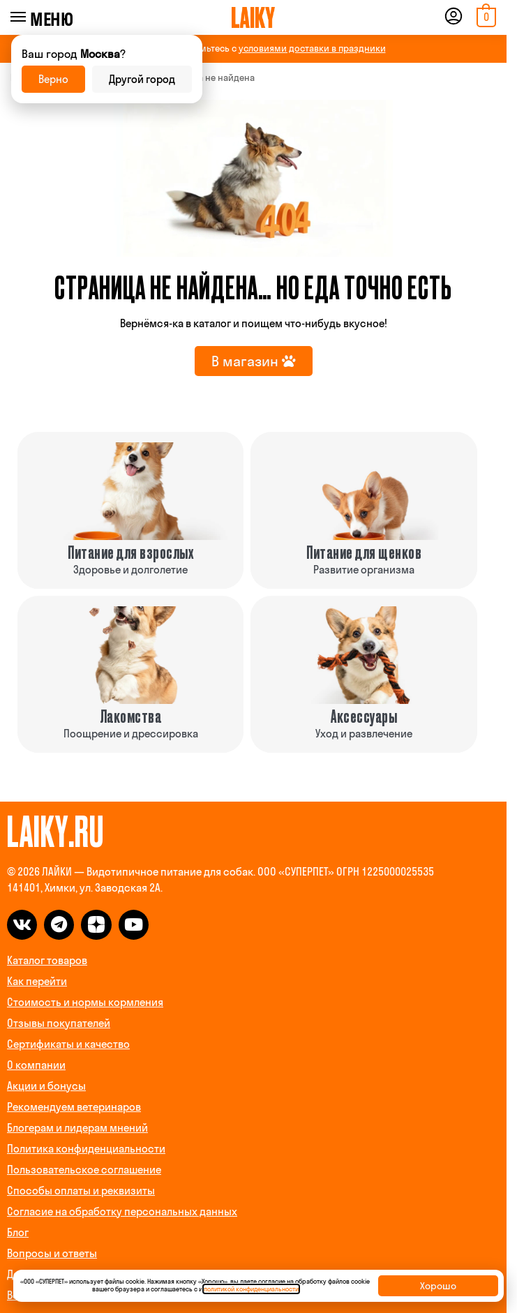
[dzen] (96, 925)
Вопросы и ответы (52, 1253)
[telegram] (59, 925)
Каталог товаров (47, 960)
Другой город (142, 79)
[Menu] (36, 17)
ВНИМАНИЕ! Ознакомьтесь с (253, 48)
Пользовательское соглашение (84, 1169)
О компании (36, 1065)
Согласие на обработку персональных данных (122, 1211)
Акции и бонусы (46, 1086)
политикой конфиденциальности (251, 1289)
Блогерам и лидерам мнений (77, 1127)
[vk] (22, 925)
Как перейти (37, 981)
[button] (484, 17)
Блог (18, 1232)
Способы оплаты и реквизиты (81, 1190)
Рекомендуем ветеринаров (74, 1106)
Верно (53, 79)
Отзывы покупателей (58, 1023)
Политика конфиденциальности (86, 1148)
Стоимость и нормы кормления (85, 1002)
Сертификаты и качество (68, 1044)
